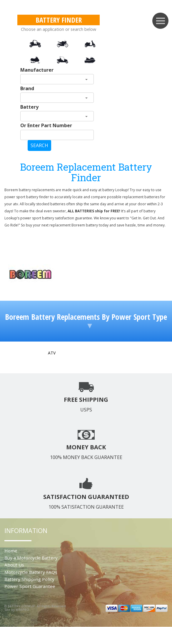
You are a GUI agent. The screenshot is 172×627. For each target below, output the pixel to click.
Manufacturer (37, 70)
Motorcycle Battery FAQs (30, 572)
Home (10, 551)
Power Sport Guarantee (29, 586)
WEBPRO (22, 609)
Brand (27, 88)
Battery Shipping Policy (29, 579)
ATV (52, 353)
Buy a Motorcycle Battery (31, 558)
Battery (29, 107)
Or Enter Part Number (46, 125)
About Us (14, 565)
